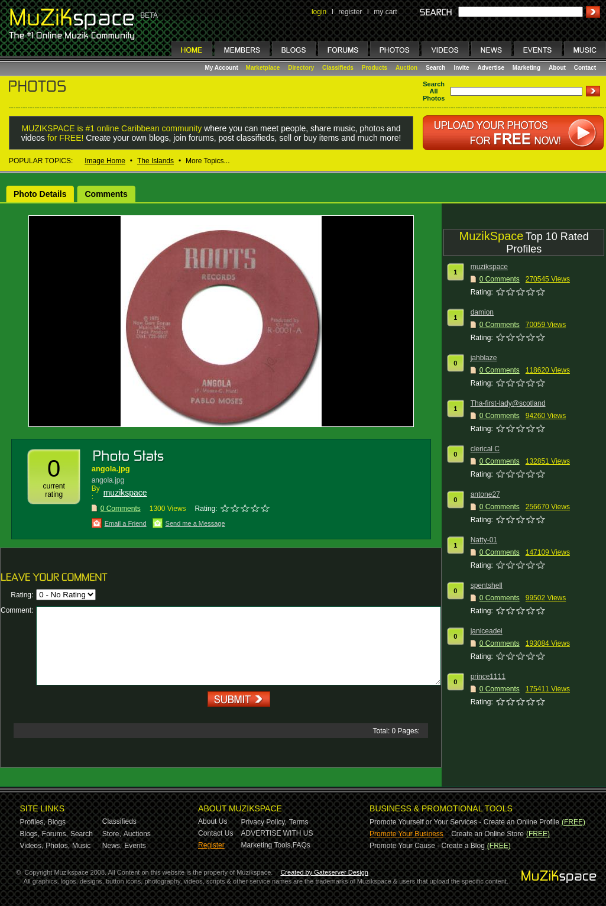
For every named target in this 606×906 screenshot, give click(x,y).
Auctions (137, 834)
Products (374, 67)
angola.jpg (111, 468)
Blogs (57, 822)
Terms (299, 822)
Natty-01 (484, 540)
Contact (585, 67)
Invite (461, 67)
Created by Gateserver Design (324, 872)
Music (81, 846)
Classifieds (338, 67)
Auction (406, 67)
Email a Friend (126, 523)
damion (482, 312)
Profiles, (33, 822)
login (319, 12)
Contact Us (215, 833)
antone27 (485, 494)
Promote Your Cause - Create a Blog (427, 846)
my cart (385, 12)
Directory (301, 67)
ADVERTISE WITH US (277, 833)
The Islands (155, 161)
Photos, (58, 846)
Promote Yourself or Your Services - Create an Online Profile (464, 822)
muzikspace (125, 492)
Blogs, (30, 834)
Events (135, 846)
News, (112, 846)
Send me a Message (195, 523)
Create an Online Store (487, 834)
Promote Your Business (406, 834)
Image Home (105, 161)
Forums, (55, 834)
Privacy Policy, (264, 822)
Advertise (490, 67)
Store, (111, 834)
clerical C (485, 449)
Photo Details (40, 194)
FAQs (301, 845)
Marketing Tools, (267, 845)
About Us (212, 821)
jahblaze (484, 358)
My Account (222, 67)
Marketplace (263, 67)
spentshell (487, 585)
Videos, (32, 846)
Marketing (526, 67)
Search (435, 67)
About (557, 67)
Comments (106, 194)
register (350, 12)
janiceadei (487, 631)
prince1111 (488, 676)
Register (211, 845)
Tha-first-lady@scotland (508, 403)
